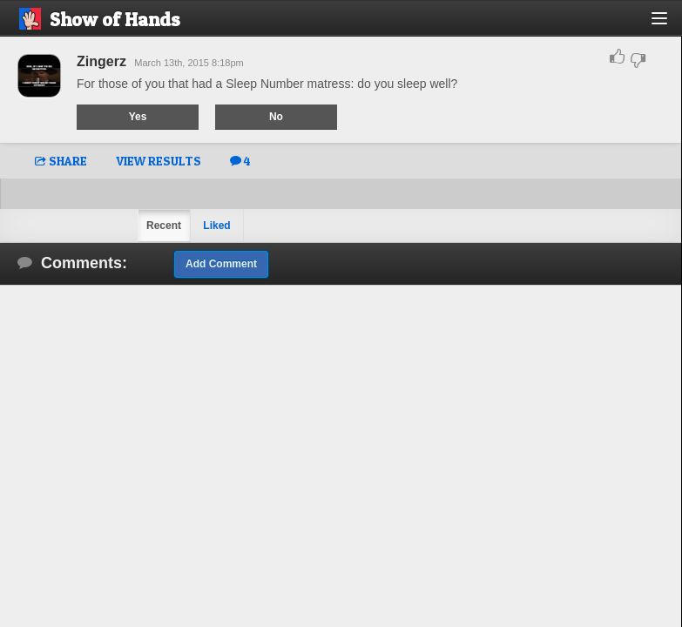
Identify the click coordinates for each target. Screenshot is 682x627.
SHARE (61, 160)
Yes (138, 117)
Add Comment (221, 264)
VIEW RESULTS (158, 160)
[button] (669, 24)
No (276, 117)
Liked (216, 225)
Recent (163, 225)
